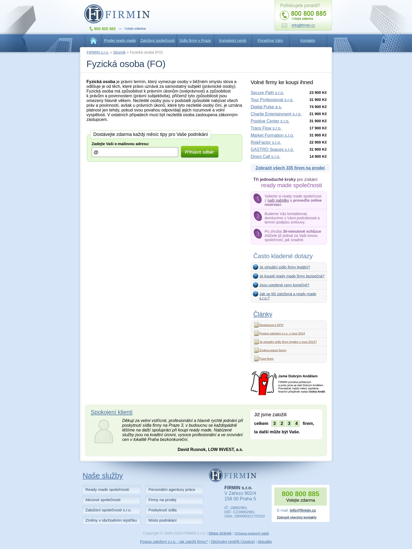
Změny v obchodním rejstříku (111, 520)
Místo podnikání (162, 520)
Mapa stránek (220, 533)
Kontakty (308, 40)
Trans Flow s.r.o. (266, 128)
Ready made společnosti (107, 489)
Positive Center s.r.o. (270, 121)
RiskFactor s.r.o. (266, 142)
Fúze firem (266, 358)
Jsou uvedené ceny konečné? (284, 285)
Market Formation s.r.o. (272, 135)
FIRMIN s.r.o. (98, 52)
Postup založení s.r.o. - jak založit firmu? (174, 542)
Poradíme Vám (270, 40)
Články (262, 314)
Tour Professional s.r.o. (272, 100)
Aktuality (265, 542)
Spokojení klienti (111, 412)
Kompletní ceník (232, 40)
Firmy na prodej (162, 499)
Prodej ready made (120, 40)
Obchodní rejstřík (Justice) (233, 542)
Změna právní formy (272, 350)
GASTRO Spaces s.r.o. (272, 149)
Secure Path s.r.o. (267, 92)
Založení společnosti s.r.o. (108, 510)
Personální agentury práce (171, 489)
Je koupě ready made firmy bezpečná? (292, 276)
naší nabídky (278, 200)
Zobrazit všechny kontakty (297, 517)
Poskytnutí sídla (162, 510)
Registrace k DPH (271, 325)
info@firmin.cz (303, 510)
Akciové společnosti (102, 499)
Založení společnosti (157, 40)
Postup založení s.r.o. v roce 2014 (282, 333)
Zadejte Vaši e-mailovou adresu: (120, 144)
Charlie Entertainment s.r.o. (276, 114)
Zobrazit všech (290, 168)
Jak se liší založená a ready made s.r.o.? (287, 296)
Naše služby (103, 475)
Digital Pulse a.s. (266, 107)
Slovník (119, 52)
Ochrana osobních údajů (252, 533)
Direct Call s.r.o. (265, 156)
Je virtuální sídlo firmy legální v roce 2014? (288, 341)
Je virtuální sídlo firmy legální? (284, 267)
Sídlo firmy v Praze (195, 40)
